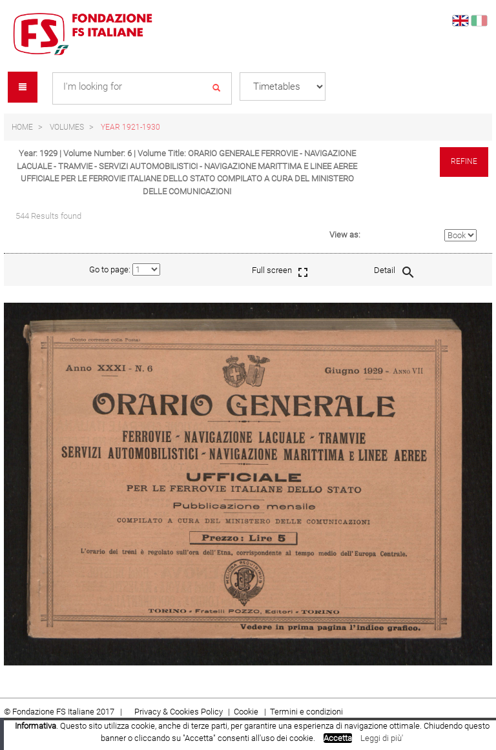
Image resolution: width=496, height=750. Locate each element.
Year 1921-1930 (130, 127)
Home (22, 127)
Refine (464, 161)
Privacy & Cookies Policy (178, 711)
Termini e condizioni (306, 711)
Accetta (338, 738)
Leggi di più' (381, 738)
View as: (344, 234)
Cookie (247, 711)
